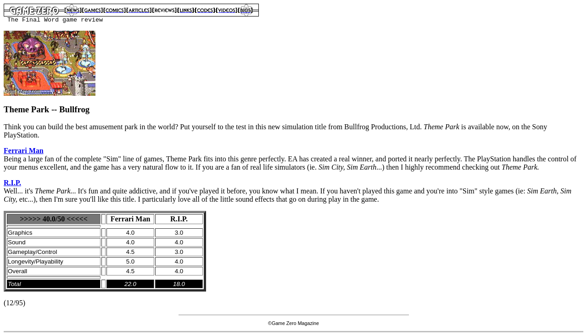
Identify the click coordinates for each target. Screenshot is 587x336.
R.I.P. (12, 183)
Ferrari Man (24, 150)
